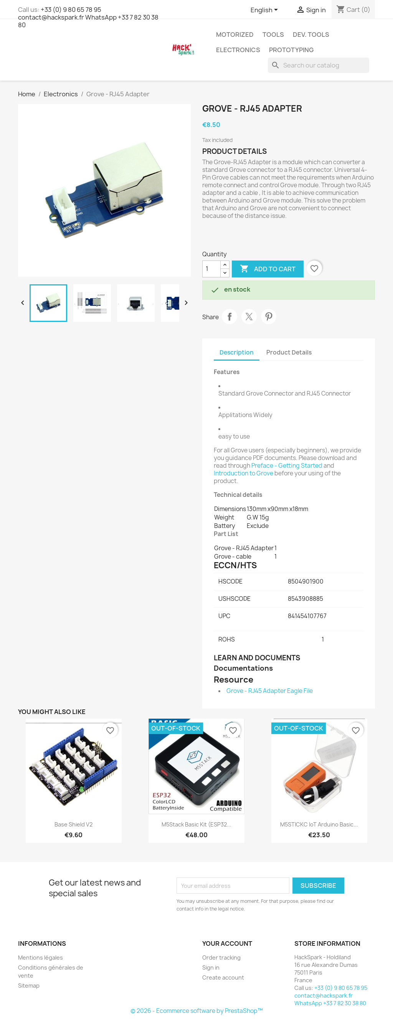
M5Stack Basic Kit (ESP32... (196, 824)
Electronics (238, 50)
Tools (273, 34)
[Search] (318, 65)
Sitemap (29, 985)
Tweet (249, 316)
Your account (227, 943)
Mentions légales (40, 957)
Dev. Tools (311, 34)
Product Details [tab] (289, 352)
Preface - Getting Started (286, 466)
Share (229, 316)
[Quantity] (211, 269)
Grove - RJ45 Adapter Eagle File (269, 691)
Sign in (211, 967)
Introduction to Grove (243, 473)
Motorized (235, 34)
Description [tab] (237, 352)
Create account (223, 977)
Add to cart (268, 269)
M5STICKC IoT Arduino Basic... (319, 824)
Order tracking (221, 957)
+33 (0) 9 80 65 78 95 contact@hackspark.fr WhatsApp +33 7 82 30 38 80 (88, 17)
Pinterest (268, 316)
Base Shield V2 (73, 824)
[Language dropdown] (266, 10)
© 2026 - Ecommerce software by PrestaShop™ (196, 1011)
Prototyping (291, 50)
